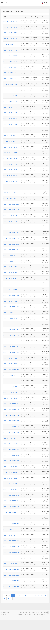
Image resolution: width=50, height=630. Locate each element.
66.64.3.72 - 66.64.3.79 (9, 78)
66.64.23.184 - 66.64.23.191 (11, 415)
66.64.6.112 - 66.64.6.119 (10, 135)
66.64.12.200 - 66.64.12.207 (11, 250)
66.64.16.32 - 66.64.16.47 (10, 301)
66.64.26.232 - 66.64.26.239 (11, 449)
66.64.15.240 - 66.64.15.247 (11, 295)
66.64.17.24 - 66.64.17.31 (10, 324)
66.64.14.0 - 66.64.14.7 (9, 255)
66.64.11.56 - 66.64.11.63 (10, 221)
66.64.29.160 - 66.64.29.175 (11, 495)
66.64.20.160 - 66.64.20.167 (11, 369)
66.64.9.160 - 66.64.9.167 (10, 170)
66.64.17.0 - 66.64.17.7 (9, 312)
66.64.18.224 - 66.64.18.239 (11, 352)
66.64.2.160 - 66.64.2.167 (10, 61)
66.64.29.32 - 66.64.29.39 (10, 489)
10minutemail (18, 614)
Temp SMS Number (24, 612)
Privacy (45, 614)
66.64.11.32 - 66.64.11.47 (10, 215)
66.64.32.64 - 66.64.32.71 (10, 558)
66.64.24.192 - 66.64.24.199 (11, 432)
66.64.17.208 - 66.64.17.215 (11, 335)
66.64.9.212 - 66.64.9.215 (10, 193)
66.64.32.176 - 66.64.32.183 (11, 581)
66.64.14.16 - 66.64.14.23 (10, 267)
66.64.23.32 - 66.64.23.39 (10, 387)
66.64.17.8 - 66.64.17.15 (10, 318)
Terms (44, 616)
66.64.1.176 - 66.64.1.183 (10, 50)
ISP (30, 614)
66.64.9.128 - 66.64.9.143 (10, 153)
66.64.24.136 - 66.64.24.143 (11, 427)
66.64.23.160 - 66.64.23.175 (11, 409)
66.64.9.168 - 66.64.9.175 (10, 175)
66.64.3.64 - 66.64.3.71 (9, 73)
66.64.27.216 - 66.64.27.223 (11, 461)
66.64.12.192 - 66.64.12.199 (11, 244)
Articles (26, 614)
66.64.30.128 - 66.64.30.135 (11, 501)
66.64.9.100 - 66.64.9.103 (10, 147)
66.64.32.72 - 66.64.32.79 (10, 563)
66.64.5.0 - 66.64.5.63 (9, 130)
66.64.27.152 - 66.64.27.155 (11, 455)
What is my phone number (40, 612)
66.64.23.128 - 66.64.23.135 (11, 404)
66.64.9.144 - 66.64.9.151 (10, 158)
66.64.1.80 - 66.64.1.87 (9, 44)
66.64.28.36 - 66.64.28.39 (10, 472)
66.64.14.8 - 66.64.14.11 (10, 261)
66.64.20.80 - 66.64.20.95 (10, 364)
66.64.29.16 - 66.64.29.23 (10, 484)
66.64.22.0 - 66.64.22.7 (9, 375)
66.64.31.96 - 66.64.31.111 (10, 535)
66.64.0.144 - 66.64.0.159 (10, 27)
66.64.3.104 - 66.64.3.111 (10, 90)
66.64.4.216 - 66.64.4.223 (10, 118)
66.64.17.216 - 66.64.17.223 (11, 341)
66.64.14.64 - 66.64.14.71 (10, 278)
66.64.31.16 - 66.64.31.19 (10, 529)
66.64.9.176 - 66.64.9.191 (10, 181)
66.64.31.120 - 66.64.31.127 (11, 546)
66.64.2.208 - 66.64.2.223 (10, 67)
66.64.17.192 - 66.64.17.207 (11, 330)
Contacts (39, 614)
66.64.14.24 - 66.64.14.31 (10, 272)
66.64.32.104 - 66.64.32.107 (11, 569)
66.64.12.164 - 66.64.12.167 (11, 233)
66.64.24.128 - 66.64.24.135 (11, 421)
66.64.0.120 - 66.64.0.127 (10, 21)
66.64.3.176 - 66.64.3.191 (10, 101)
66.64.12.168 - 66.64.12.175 (11, 238)
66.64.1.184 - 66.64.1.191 (10, 56)
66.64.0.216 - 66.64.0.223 (10, 33)
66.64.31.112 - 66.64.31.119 (11, 541)
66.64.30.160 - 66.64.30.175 (11, 518)
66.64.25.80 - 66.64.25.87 (10, 444)
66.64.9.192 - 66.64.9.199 (10, 187)
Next (9, 598)
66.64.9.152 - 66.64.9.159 (10, 164)
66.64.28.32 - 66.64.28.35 (10, 466)
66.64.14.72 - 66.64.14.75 (10, 284)
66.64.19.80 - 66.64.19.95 (10, 358)
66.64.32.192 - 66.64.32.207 (11, 586)
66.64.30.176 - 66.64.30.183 (11, 524)
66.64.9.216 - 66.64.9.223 (10, 198)
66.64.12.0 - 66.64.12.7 (9, 227)
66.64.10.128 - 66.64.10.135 (11, 204)
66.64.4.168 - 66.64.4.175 (10, 113)
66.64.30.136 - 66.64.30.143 (11, 506)
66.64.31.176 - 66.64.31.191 (11, 552)
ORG (34, 614)
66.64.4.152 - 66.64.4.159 (10, 107)
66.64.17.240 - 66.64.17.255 (11, 347)
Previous (7, 595)
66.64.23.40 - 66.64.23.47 (10, 392)
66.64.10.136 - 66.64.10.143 (11, 210)
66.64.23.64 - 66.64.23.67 (10, 398)
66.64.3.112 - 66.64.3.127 (10, 95)
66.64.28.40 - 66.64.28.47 (10, 478)
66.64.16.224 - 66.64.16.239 (11, 307)
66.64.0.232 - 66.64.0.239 (10, 38)
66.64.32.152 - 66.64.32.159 (11, 575)
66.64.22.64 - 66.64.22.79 (10, 381)
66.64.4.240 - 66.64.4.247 (10, 124)
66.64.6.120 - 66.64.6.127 (10, 141)
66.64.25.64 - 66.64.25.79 (10, 438)
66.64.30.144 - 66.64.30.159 (11, 512)
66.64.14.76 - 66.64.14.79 (10, 290)
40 (4, 598)
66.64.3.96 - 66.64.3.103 (10, 84)
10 (42, 595)
